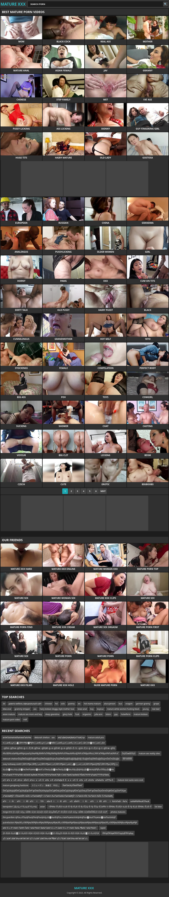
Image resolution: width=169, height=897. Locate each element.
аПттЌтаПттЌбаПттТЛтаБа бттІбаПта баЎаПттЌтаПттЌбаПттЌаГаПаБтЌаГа (65, 801)
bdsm (108, 714)
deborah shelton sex (45, 737)
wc (79, 703)
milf (25, 719)
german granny (143, 703)
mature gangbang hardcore (15, 785)
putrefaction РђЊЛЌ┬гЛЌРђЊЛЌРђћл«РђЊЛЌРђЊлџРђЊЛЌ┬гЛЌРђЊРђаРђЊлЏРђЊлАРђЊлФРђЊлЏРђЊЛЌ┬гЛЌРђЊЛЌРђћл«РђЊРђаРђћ (70, 822)
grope (156, 703)
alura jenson (109, 703)
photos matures (118, 812)
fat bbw (158, 806)
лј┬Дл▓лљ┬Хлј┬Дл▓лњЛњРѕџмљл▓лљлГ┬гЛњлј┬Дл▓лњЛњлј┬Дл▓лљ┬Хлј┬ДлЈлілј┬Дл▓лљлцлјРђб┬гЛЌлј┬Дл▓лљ (58, 769)
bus (120, 703)
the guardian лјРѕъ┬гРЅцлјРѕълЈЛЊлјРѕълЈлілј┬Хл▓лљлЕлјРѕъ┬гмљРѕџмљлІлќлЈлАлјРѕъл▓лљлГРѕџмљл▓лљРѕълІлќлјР (59, 817)
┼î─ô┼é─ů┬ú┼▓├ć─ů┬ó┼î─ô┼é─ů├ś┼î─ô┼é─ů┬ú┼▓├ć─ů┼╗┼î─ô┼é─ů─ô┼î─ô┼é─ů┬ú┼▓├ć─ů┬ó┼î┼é (51, 833)
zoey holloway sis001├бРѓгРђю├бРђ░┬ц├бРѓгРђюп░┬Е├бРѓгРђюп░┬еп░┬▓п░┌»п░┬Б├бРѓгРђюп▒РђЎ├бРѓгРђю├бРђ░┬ (60, 764)
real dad (155, 709)
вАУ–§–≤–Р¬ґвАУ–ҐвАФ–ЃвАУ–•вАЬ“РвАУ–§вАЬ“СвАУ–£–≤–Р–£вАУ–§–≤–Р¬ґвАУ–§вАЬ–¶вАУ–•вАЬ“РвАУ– (50, 827)
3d (4, 703)
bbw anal (7, 709)
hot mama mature (92, 703)
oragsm (128, 703)
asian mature (9, 714)
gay (116, 714)
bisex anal (82, 709)
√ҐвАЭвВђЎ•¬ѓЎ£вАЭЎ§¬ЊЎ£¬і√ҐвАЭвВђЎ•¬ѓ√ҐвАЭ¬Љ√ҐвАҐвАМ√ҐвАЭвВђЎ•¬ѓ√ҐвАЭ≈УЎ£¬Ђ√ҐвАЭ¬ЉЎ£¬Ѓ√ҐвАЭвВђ (58, 796)
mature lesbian (141, 714)
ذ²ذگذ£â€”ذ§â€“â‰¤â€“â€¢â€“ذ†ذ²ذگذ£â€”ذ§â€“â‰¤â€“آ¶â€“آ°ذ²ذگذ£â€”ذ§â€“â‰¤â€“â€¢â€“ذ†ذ (45, 838)
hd (56, 703)
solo (63, 703)
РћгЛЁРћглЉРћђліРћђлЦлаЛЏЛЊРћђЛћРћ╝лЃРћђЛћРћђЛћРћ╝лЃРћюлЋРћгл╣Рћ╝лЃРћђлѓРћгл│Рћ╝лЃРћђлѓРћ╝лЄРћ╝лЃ (61, 753)
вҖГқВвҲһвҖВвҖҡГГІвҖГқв (71, 737)
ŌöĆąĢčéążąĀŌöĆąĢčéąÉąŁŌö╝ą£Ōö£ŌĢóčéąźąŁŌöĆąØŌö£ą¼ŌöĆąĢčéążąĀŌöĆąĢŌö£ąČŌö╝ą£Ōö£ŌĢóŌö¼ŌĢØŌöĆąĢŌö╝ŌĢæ (64, 790)
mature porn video (11, 719)
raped (102, 827)
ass (35, 709)
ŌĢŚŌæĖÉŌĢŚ (128, 753)
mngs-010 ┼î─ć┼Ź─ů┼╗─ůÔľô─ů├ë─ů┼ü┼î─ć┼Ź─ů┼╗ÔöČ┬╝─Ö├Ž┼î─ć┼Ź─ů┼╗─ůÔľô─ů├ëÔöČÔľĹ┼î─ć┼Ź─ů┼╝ (55, 812)
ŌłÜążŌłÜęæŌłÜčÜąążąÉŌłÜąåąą (117, 833)
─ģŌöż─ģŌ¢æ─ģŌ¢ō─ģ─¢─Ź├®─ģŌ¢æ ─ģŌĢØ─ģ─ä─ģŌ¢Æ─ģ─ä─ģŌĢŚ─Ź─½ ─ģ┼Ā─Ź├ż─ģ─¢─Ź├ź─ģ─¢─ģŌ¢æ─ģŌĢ (59, 748)
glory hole (67, 714)
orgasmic (87, 714)
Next (103, 491)
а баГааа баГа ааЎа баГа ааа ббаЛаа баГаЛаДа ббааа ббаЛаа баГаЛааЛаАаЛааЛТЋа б (58, 780)
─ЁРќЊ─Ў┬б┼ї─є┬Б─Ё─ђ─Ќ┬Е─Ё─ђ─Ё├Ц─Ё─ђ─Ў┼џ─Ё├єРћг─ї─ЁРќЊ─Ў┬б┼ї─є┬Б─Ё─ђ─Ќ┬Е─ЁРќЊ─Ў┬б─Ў (99, 806)
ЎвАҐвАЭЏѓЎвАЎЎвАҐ (72, 785)
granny (71, 703)
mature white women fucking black (123, 709)
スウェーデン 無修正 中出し (45, 785)
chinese (48, 703)
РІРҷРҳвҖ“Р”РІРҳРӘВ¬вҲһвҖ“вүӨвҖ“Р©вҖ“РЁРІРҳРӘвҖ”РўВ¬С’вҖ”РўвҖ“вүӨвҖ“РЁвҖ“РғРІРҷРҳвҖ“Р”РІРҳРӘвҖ (56, 774)
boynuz (100, 709)
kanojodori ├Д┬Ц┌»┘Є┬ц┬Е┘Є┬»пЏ (20, 806)
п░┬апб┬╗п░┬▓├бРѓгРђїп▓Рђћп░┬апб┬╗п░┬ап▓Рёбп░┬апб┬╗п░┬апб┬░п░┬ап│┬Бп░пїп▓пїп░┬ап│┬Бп (54, 742)
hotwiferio (125, 714)
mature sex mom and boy (30, 714)
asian (42, 806)
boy (92, 709)
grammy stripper (22, 709)
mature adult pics (96, 737)
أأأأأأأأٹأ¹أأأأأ (127, 758)
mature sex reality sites (149, 753)
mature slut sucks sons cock (130, 780)
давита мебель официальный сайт (25, 703)
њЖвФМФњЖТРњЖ (139, 801)
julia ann (98, 714)
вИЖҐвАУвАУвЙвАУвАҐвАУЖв (17, 737)
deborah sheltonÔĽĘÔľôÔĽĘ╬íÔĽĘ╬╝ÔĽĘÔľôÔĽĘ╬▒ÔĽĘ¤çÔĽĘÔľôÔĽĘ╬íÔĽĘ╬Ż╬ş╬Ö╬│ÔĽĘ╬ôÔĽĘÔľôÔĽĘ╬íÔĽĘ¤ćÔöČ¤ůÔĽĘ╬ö (61, 758)
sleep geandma (52, 714)
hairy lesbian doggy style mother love (57, 709)
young (146, 709)
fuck (77, 714)
